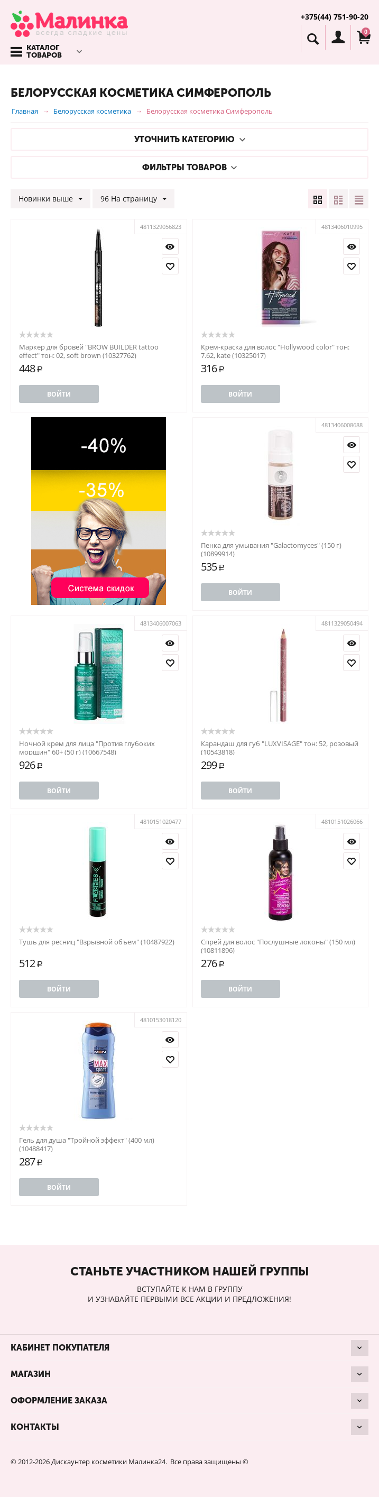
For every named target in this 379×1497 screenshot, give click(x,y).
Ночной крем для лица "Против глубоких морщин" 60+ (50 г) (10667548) (87, 748)
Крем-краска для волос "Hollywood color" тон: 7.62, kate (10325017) (275, 351)
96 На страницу (133, 199)
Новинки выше (50, 199)
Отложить (170, 266)
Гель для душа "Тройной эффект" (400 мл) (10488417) (86, 1144)
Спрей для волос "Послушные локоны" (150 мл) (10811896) (278, 946)
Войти (59, 394)
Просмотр (170, 246)
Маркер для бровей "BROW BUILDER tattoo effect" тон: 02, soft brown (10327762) (89, 351)
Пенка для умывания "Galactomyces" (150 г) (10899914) (271, 549)
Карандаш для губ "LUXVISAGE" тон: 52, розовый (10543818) (279, 748)
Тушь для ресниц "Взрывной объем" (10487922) (96, 942)
